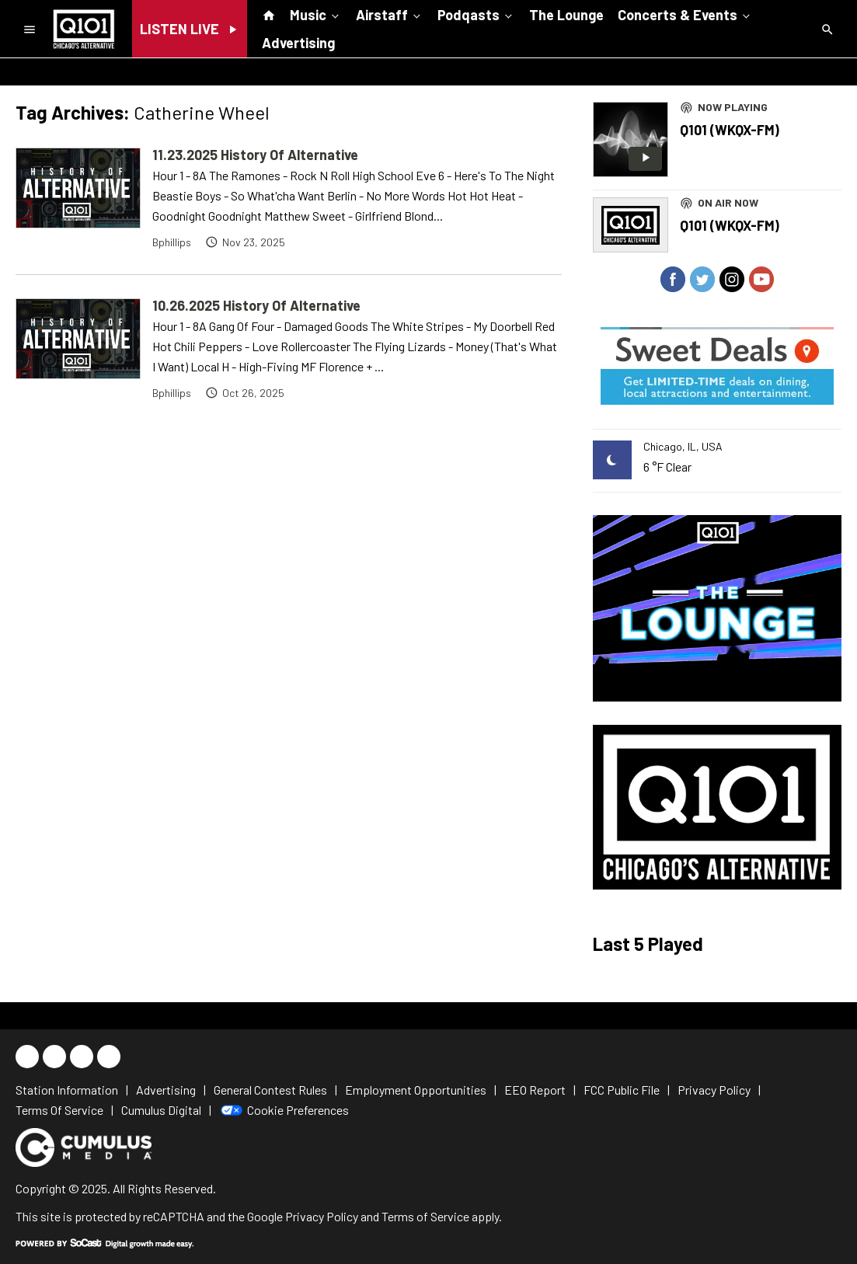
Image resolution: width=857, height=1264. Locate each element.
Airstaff (389, 14)
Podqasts (476, 14)
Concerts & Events (685, 14)
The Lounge (566, 14)
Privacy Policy (321, 1216)
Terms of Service (425, 1216)
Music (316, 14)
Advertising (298, 42)
